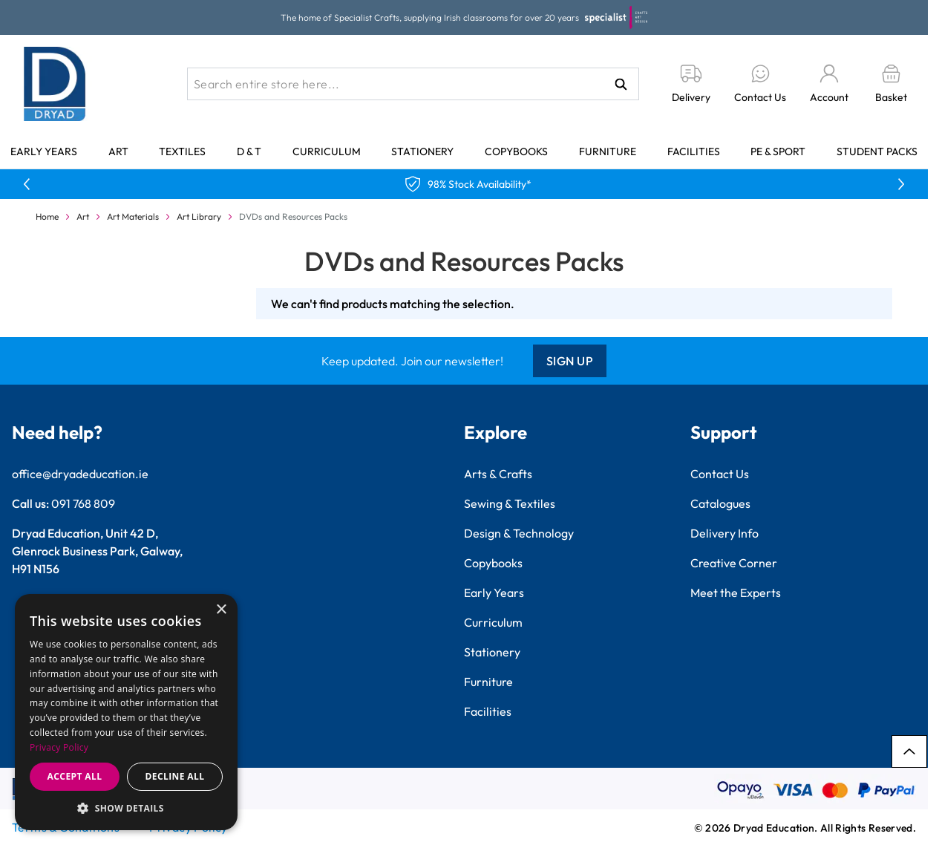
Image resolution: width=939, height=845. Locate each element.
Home (47, 216)
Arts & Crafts (498, 473)
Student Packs (877, 151)
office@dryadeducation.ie (80, 473)
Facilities (693, 151)
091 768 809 (83, 503)
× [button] (220, 610)
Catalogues (720, 503)
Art (118, 151)
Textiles (182, 151)
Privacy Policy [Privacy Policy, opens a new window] (59, 747)
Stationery (422, 151)
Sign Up (570, 360)
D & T (249, 151)
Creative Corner (733, 562)
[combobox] (413, 84)
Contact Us (719, 473)
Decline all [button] (175, 776)
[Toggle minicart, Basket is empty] (891, 84)
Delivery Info (724, 533)
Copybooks (516, 151)
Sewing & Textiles (509, 503)
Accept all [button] (75, 776)
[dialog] (126, 712)
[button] (126, 807)
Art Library (199, 216)
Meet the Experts (735, 592)
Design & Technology (519, 533)
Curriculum (326, 151)
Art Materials (133, 216)
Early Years (43, 151)
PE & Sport (777, 151)
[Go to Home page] (55, 84)
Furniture (607, 151)
